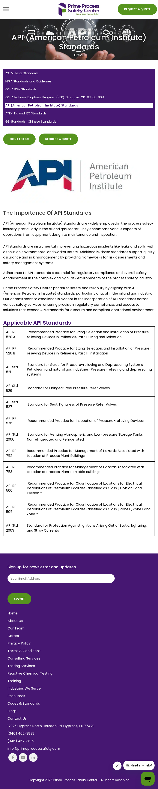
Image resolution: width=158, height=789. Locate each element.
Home (79, 55)
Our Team (16, 628)
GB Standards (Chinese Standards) (31, 122)
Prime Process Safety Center (75, 780)
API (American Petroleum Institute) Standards (41, 105)
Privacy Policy (19, 643)
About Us (15, 620)
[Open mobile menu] (6, 9)
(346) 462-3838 (21, 733)
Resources (16, 695)
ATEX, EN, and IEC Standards (25, 113)
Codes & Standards (79, 29)
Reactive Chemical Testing (30, 673)
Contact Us (19, 139)
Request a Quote (137, 9)
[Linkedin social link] (33, 757)
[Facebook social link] (12, 757)
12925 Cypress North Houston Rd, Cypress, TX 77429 (51, 726)
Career (14, 635)
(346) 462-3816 (21, 741)
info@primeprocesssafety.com (34, 748)
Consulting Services (24, 658)
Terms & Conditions (24, 650)
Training (14, 680)
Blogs (12, 710)
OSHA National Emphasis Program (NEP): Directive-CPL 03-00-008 (54, 97)
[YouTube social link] (23, 757)
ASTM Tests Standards (22, 73)
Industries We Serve (24, 688)
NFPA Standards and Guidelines (28, 81)
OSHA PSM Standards (20, 89)
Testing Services (21, 665)
